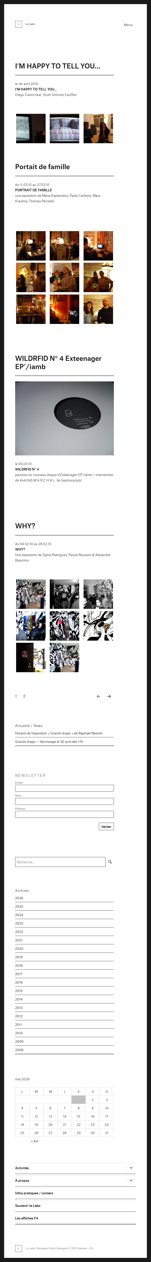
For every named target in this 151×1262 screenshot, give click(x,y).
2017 (18, 973)
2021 (19, 940)
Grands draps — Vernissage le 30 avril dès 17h (49, 741)
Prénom (20, 808)
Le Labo (30, 24)
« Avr (35, 1141)
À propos (22, 1180)
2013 (19, 1007)
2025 (19, 906)
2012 (19, 1016)
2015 (19, 990)
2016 (19, 982)
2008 (19, 1049)
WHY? (25, 525)
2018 (19, 965)
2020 (19, 948)
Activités (22, 1167)
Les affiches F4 (26, 1218)
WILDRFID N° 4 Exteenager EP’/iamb (58, 362)
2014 (19, 999)
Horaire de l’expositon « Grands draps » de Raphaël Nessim (59, 733)
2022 (19, 931)
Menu (128, 24)
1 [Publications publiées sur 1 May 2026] (78, 1099)
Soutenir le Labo (28, 1205)
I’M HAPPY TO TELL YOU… (57, 65)
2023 (19, 923)
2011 (18, 1024)
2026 (19, 897)
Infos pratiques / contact (34, 1193)
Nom (18, 795)
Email (19, 782)
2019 (19, 957)
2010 (19, 1032)
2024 (19, 914)
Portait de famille (42, 166)
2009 (19, 1041)
